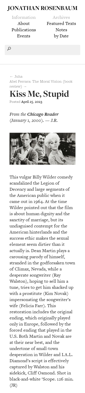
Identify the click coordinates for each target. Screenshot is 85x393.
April (25, 101)
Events (23, 36)
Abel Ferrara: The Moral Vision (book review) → (41, 84)
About (24, 23)
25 (31, 101)
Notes (61, 30)
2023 (38, 101)
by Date (61, 36)
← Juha (16, 76)
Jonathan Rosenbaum (43, 8)
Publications (24, 30)
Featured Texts (61, 23)
